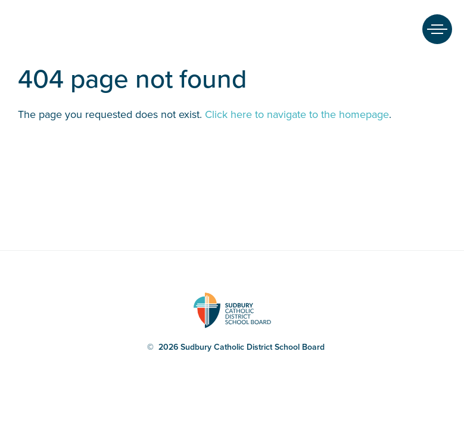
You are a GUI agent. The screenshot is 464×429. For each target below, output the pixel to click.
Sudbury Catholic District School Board (29, 29)
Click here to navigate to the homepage (297, 114)
